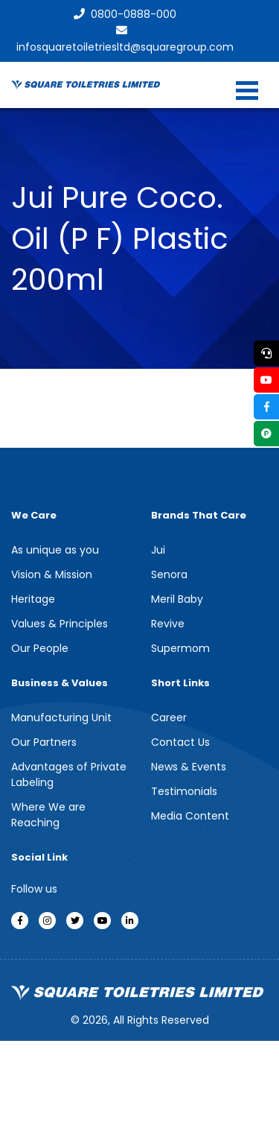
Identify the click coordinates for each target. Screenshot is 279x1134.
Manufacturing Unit (61, 717)
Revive (168, 623)
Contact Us (180, 742)
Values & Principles (59, 623)
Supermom (180, 648)
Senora (169, 574)
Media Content (190, 815)
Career (169, 717)
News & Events (188, 766)
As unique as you (55, 549)
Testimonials (184, 791)
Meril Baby (177, 599)
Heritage (33, 599)
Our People (39, 648)
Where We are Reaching (48, 814)
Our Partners (44, 742)
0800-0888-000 (125, 14)
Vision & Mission (51, 574)
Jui (158, 549)
